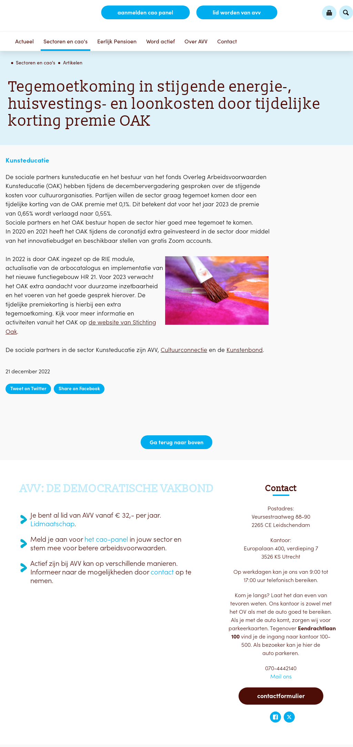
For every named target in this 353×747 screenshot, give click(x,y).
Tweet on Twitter (28, 388)
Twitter (289, 717)
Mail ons (281, 676)
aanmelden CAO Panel (145, 12)
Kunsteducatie (27, 160)
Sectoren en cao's (65, 41)
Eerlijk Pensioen (117, 41)
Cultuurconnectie (184, 350)
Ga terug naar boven (176, 442)
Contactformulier (281, 696)
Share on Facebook (79, 388)
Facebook (275, 717)
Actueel (24, 41)
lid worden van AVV (237, 12)
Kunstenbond (244, 350)
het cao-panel (106, 539)
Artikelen (72, 63)
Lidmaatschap (52, 523)
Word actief (160, 41)
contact (162, 572)
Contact (227, 41)
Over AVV (196, 41)
